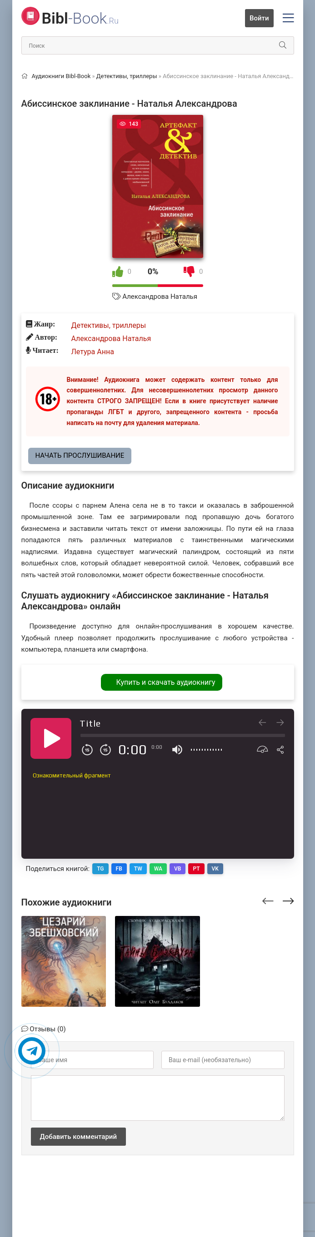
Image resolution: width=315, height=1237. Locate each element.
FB (119, 869)
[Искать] (282, 45)
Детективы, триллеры (108, 325)
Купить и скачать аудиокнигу (165, 682)
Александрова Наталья (159, 296)
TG (100, 869)
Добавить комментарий (78, 1137)
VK (215, 869)
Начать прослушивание (80, 455)
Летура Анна (92, 351)
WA (158, 869)
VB (177, 869)
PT (196, 869)
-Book (80, 18)
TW (138, 869)
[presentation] (268, 899)
